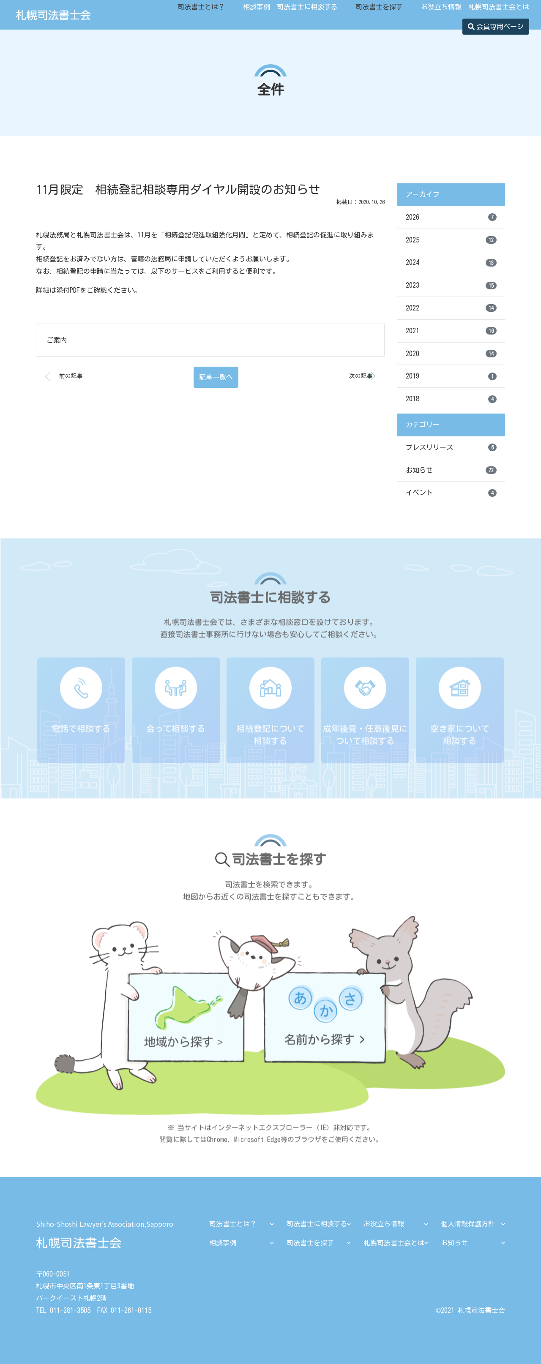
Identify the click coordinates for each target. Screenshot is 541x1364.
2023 (451, 285)
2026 (451, 217)
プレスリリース (451, 447)
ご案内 (56, 340)
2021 (451, 331)
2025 (451, 240)
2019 (451, 376)
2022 (451, 308)
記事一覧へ (216, 377)
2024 (451, 263)
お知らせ (451, 470)
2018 (451, 399)
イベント (451, 493)
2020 (451, 353)
